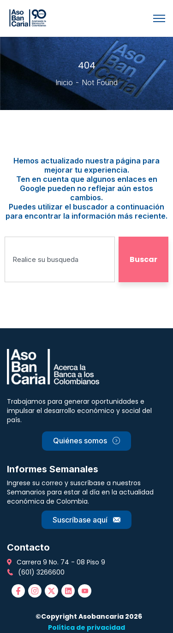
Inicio (64, 82)
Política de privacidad (86, 627)
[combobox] (60, 259)
